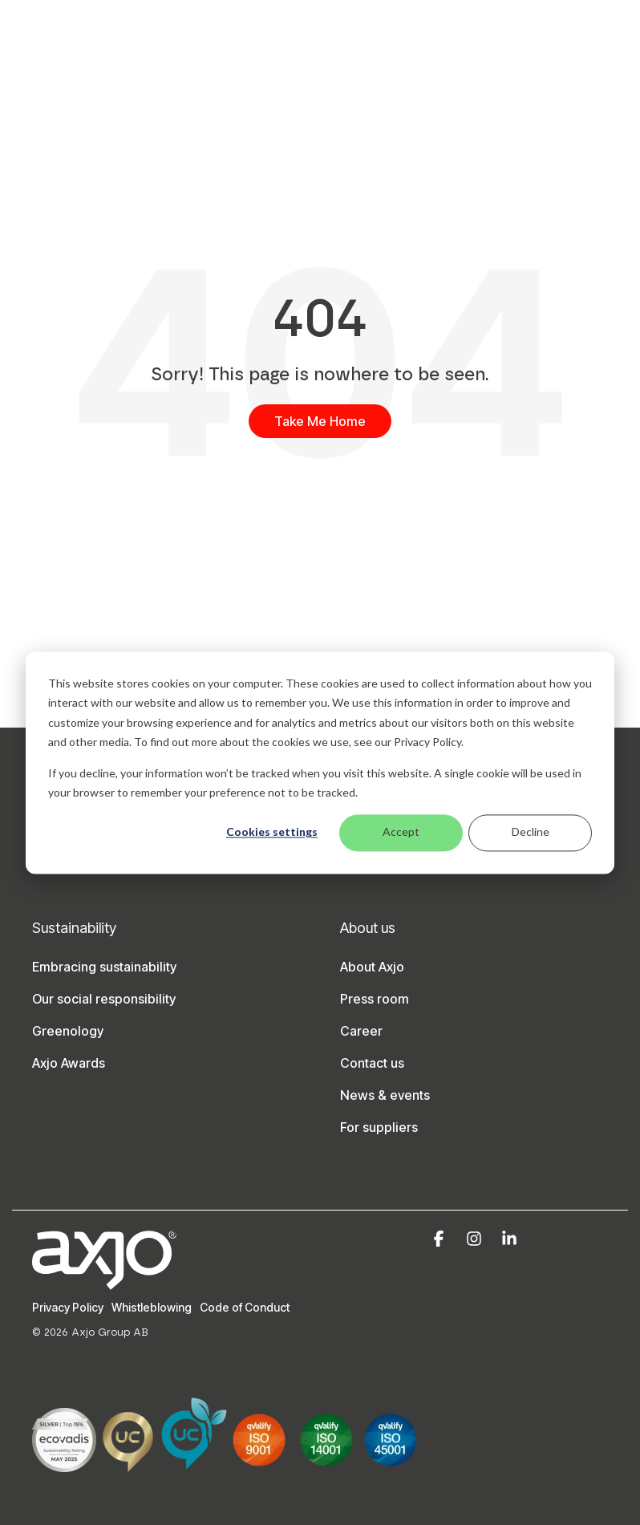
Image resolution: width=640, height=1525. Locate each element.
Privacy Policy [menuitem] (67, 1307)
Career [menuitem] (361, 1031)
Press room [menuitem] (374, 999)
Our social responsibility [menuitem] (104, 999)
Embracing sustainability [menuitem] (104, 967)
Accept (401, 832)
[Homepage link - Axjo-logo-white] (104, 1280)
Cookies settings (272, 832)
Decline (530, 832)
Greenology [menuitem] (67, 1031)
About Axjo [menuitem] (372, 967)
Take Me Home (320, 421)
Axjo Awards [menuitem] (68, 1063)
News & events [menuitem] (385, 1095)
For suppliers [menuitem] (379, 1127)
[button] (440, 1239)
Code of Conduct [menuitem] (245, 1307)
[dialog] (320, 762)
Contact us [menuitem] (372, 1063)
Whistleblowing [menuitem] (151, 1307)
